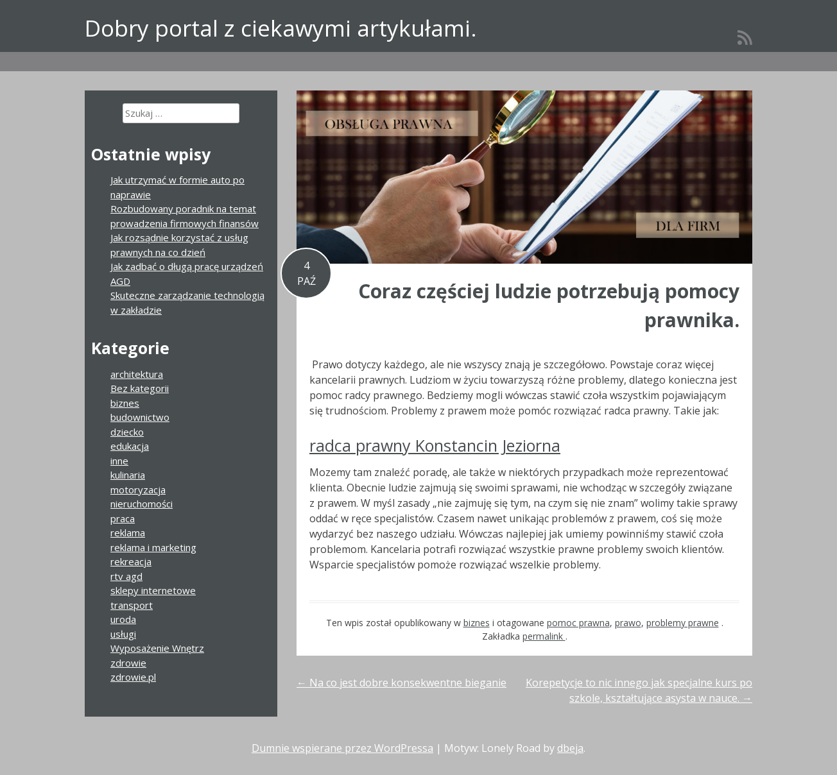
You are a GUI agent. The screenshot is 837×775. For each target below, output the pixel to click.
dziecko (127, 431)
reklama (127, 532)
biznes (476, 623)
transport (131, 605)
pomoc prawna (578, 623)
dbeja (570, 748)
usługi (123, 633)
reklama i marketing (153, 547)
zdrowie (128, 662)
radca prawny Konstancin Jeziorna (434, 445)
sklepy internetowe (153, 590)
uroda (123, 619)
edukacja (129, 445)
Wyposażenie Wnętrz (157, 648)
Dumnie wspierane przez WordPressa (342, 748)
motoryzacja (138, 489)
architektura (136, 374)
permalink (543, 636)
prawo (628, 623)
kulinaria (127, 474)
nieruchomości (141, 503)
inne (119, 460)
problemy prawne (682, 623)
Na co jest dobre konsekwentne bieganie (401, 683)
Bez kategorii (139, 388)
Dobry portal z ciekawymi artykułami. (281, 28)
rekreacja (130, 561)
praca (122, 518)
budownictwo (139, 417)
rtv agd (126, 576)
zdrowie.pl (133, 676)
